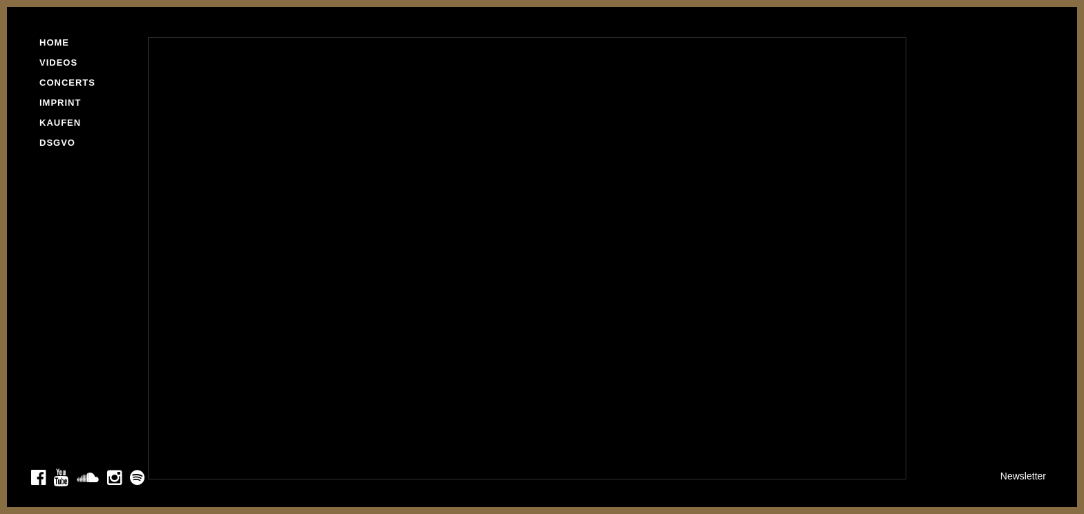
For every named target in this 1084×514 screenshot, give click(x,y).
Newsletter (1023, 476)
